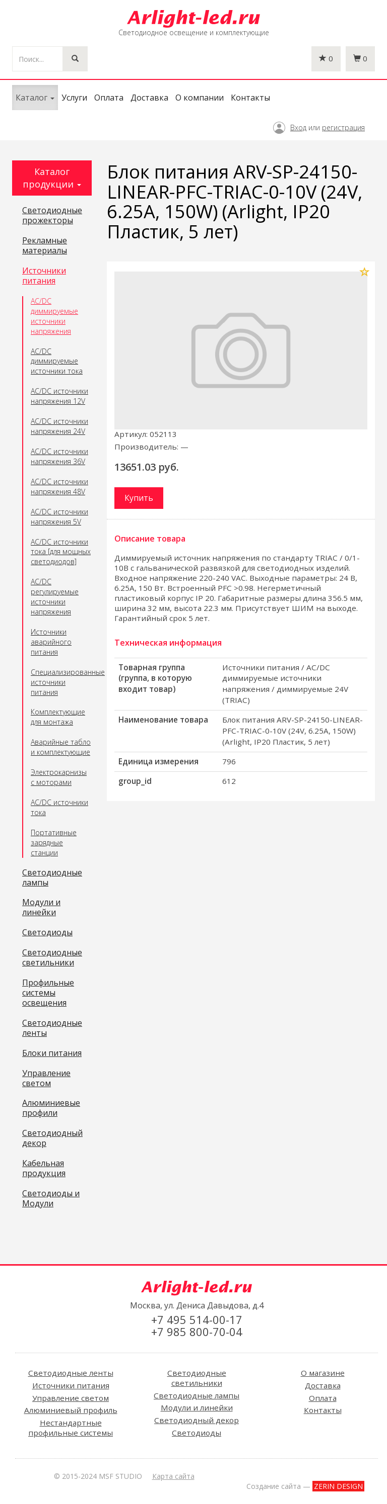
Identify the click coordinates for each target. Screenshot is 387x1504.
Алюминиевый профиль (70, 1410)
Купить (138, 497)
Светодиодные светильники (52, 958)
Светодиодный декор (52, 1138)
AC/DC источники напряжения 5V (59, 516)
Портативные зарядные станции (54, 842)
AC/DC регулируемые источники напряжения (55, 596)
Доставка (149, 97)
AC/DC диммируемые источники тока (57, 361)
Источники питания (44, 276)
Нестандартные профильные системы (70, 1428)
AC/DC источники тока (59, 807)
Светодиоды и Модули (51, 1199)
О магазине (323, 1373)
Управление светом (46, 1079)
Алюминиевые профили (51, 1108)
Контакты (250, 97)
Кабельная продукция (44, 1169)
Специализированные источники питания (61, 682)
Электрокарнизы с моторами (59, 777)
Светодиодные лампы (52, 878)
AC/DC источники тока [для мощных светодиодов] (61, 552)
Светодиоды (47, 933)
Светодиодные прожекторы (52, 216)
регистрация (343, 127)
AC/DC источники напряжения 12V (59, 396)
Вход (298, 127)
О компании (199, 97)
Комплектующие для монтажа (58, 717)
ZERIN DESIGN (338, 1486)
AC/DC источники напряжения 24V (59, 426)
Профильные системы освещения (48, 993)
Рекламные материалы (44, 246)
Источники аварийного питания (51, 642)
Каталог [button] (35, 97)
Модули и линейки (41, 908)
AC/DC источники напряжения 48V (59, 486)
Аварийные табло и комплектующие (61, 747)
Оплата (108, 97)
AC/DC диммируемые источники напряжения (54, 316)
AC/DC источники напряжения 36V (59, 456)
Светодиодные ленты (52, 1028)
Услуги (74, 97)
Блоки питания (52, 1053)
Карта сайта (173, 1476)
